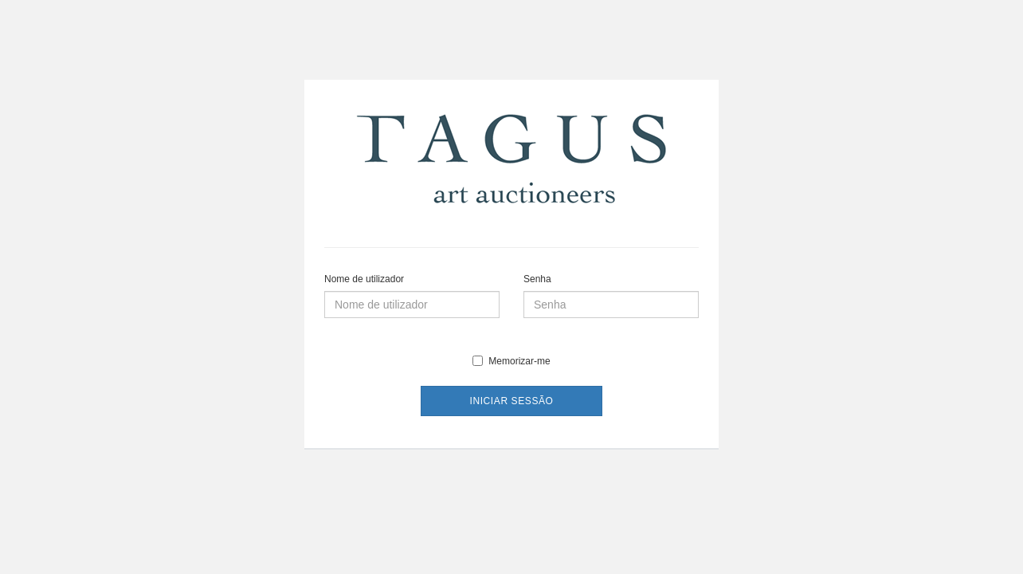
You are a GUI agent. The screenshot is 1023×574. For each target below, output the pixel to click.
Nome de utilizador (364, 279)
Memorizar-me (511, 361)
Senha (537, 279)
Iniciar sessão (511, 401)
